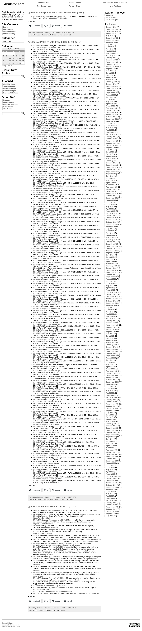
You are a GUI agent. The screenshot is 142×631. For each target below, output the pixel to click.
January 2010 (111, 347)
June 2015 (110, 204)
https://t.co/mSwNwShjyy (51, 200)
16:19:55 (36, 245)
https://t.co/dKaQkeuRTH (51, 401)
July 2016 (109, 176)
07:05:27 (36, 117)
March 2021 (110, 53)
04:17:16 (62, 530)
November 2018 (112, 115)
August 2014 (111, 226)
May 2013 (109, 259)
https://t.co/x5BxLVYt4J (51, 235)
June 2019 (110, 99)
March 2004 (110, 498)
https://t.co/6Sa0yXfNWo (53, 80)
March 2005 (110, 474)
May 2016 (109, 180)
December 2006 (112, 428)
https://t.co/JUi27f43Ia (50, 425)
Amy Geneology (9, 88)
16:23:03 (36, 268)
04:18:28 (36, 526)
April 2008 (110, 393)
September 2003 (112, 511)
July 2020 (109, 71)
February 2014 (111, 240)
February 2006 (111, 450)
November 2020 (112, 62)
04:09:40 (36, 520)
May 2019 (109, 101)
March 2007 (110, 421)
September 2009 (112, 356)
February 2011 (111, 318)
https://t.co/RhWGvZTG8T (52, 293)
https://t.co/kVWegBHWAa (52, 479)
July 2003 (109, 516)
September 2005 (112, 461)
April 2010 (110, 340)
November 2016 (112, 167)
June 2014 (110, 231)
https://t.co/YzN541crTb (58, 18)
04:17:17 (62, 535)
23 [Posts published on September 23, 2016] (20, 61)
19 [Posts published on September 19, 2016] (6, 61)
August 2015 (111, 200)
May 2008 (109, 391)
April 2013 (110, 261)
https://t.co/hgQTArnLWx (55, 586)
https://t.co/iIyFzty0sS (41, 55)
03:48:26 (36, 75)
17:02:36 (36, 372)
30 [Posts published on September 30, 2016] (20, 63)
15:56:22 (36, 195)
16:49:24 (36, 314)
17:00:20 (36, 357)
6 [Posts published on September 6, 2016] (9, 56)
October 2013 (111, 248)
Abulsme (109, 15)
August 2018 (111, 121)
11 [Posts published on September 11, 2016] (3, 58)
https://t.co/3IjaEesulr (50, 77)
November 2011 (112, 299)
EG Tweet (36, 35)
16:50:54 (36, 322)
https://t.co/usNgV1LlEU (51, 340)
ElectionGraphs (112, 20)
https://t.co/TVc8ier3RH (51, 463)
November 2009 (112, 351)
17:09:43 (36, 392)
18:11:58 (36, 473)
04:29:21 (36, 535)
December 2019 (112, 86)
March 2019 (110, 106)
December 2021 (112, 38)
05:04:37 (36, 582)
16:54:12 (36, 342)
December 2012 (112, 270)
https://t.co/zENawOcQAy (52, 181)
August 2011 (111, 305)
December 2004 (112, 481)
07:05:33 (36, 121)
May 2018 (109, 128)
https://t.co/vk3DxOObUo (51, 48)
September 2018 (112, 119)
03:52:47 (58, 551)
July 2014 (109, 229)
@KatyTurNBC (51, 522)
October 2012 (111, 275)
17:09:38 (36, 388)
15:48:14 (36, 171)
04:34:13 (36, 561)
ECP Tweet (37, 499)
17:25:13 (36, 415)
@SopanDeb (53, 530)
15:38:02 (36, 144)
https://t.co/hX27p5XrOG (42, 258)
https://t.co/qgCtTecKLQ (90, 514)
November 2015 (112, 194)
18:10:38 (36, 465)
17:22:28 (36, 403)
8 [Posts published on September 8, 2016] (16, 56)
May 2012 (109, 286)
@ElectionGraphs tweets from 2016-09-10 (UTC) (56, 12)
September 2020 (112, 66)
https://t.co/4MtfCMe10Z (51, 127)
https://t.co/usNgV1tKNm (52, 347)
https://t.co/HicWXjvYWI (51, 390)
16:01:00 (36, 198)
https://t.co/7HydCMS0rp (42, 533)
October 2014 (111, 222)
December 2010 (112, 323)
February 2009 (111, 371)
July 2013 (109, 255)
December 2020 (112, 60)
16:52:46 (36, 334)
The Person (7, 109)
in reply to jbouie (46, 555)
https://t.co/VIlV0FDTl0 (50, 274)
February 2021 (111, 55)
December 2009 (112, 349)
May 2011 (109, 312)
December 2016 (112, 165)
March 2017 (110, 158)
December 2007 (112, 402)
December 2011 (112, 297)
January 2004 (111, 503)
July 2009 (109, 360)
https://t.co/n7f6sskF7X (51, 309)
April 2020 (110, 77)
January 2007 (111, 426)
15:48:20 (36, 175)
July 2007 (109, 413)
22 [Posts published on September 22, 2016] (16, 61)
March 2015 (110, 211)
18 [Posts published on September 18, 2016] (3, 61)
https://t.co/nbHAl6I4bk (51, 227)
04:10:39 (62, 543)
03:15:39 (63, 53)
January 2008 (111, 400)
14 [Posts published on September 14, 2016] (13, 58)
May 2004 (109, 494)
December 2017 (112, 139)
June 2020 (110, 73)
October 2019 (111, 91)
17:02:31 (36, 369)
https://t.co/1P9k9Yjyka (51, 150)
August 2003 (111, 513)
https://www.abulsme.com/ (11, 627)
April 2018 (110, 130)
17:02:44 (36, 376)
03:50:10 (36, 79)
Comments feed (9, 31)
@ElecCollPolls (73, 53)
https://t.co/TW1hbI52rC (50, 528)
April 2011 (110, 314)
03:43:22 (36, 67)
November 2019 (112, 88)
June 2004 (110, 492)
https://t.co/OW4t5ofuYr (51, 432)
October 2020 (111, 64)
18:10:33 (36, 461)
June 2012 (110, 283)
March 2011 (110, 316)
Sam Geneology (9, 86)
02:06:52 (36, 516)
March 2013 (110, 264)
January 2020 (111, 84)
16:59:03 (36, 353)
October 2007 (111, 406)
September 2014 (112, 224)
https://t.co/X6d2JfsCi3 (51, 316)
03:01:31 (36, 50)
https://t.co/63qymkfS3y (57, 96)
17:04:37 (36, 380)
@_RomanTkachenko (57, 588)
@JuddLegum (54, 582)
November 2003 (112, 507)
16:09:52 (36, 210)
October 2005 (111, 459)
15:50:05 (36, 179)
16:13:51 (36, 225)
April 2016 (110, 183)
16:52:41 (36, 330)
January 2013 (111, 268)
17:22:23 (36, 400)
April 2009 (110, 367)
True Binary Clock (44, 6)
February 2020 (111, 82)
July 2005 (109, 465)
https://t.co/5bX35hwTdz (52, 289)
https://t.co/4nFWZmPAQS (52, 440)
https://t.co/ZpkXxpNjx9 (51, 448)
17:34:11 (36, 430)
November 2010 (112, 325)
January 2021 (111, 58)
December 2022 (112, 31)
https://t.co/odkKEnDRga (51, 456)
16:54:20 (36, 345)
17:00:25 (36, 361)
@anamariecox (54, 510)
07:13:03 (36, 129)
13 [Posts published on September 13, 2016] (10, 58)
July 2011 (109, 307)
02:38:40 (63, 582)
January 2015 (111, 215)
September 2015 (112, 198)
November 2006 (112, 430)
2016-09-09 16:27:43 (73, 588)
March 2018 (110, 132)
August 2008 (111, 384)
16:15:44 (36, 233)
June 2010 (110, 336)
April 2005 (110, 472)
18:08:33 (36, 458)
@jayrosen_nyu (55, 520)
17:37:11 (36, 450)
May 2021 (109, 49)
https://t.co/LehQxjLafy (51, 173)
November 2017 (112, 141)
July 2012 (109, 281)
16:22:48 (36, 256)
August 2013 (111, 253)
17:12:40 (36, 396)
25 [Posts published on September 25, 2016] (3, 63)
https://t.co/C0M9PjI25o (51, 104)
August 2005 (111, 463)
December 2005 (112, 454)
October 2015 (111, 196)
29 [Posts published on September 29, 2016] (16, 63)
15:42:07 (36, 160)
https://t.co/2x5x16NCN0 (51, 409)
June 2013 (110, 257)
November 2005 (112, 456)
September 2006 (112, 435)
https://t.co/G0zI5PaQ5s (42, 88)
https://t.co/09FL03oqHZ (51, 212)
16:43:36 (36, 303)
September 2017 (112, 145)
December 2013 (112, 244)
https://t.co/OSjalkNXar (89, 541)
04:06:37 (58, 566)
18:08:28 (36, 454)
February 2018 (111, 134)
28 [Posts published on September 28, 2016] (13, 63)
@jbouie (52, 547)
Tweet (35, 610)
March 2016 (110, 185)
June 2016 (110, 178)
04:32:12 (36, 543)
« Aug (4, 66)
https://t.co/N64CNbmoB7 (43, 524)
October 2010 (111, 327)
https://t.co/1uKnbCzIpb (42, 518)
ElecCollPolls (111, 18)
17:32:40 (36, 423)
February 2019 (111, 108)
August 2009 (111, 358)
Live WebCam (115, 6)
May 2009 (109, 364)
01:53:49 (36, 514)
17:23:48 (36, 407)
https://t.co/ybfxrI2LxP (50, 115)
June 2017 (110, 152)
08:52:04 (36, 586)
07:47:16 (36, 137)
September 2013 (112, 250)
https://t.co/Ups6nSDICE (51, 282)
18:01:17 (36, 593)
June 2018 (110, 126)
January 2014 (111, 242)
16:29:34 (36, 280)
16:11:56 (36, 222)
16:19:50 (36, 241)
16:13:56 (36, 229)
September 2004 (112, 487)
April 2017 (110, 156)
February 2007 (111, 424)
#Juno (35, 591)
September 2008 (112, 382)
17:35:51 (36, 442)
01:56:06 (63, 539)
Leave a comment (64, 35)
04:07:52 (58, 572)
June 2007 (110, 415)
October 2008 (111, 380)
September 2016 (112, 172)
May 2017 (109, 154)
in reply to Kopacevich (72, 57)
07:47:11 (36, 133)
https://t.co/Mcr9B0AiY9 (57, 119)
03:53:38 (58, 557)
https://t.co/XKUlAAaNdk (51, 61)
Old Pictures (8, 107)
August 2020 (111, 69)
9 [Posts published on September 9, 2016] (19, 56)
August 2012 (111, 279)
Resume (6, 100)
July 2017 (109, 150)
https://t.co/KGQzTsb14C (57, 108)
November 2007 (112, 404)
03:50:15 (36, 82)
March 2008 (110, 395)
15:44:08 (36, 167)
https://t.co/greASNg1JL (90, 593)
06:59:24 (36, 109)
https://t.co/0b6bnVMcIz (65, 591)
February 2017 (111, 161)
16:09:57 (36, 214)
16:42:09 (36, 291)
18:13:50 (36, 477)
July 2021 (109, 45)
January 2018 (111, 137)
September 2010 (112, 329)
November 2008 (112, 378)
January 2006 (111, 452)
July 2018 (109, 123)
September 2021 (112, 40)
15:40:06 (36, 152)
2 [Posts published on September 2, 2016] (19, 53)
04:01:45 (36, 86)
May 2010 (109, 338)
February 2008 (111, 397)
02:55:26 (64, 520)
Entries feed (8, 29)
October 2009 (111, 353)
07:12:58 (36, 125)
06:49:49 (36, 94)
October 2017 (111, 143)
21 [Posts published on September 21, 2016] (13, 61)
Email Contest (8, 102)
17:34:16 (36, 434)
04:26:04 (36, 530)
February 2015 (111, 213)
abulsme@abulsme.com (10, 625)
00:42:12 (64, 510)
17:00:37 (36, 365)
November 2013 (112, 246)
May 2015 (109, 207)
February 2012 (111, 292)
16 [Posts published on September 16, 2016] (20, 58)
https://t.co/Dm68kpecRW (52, 193)
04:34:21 (36, 572)
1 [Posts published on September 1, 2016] (16, 53)
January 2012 (111, 294)
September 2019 (112, 93)
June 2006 (110, 441)
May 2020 (109, 75)
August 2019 (111, 95)
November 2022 (112, 34)
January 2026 (111, 27)
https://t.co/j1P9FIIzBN (50, 243)
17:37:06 (36, 446)
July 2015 (109, 202)
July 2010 (109, 334)
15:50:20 (36, 187)
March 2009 (110, 369)
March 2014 (110, 237)
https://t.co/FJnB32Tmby (51, 92)
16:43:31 (36, 299)
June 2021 (110, 47)
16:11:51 (36, 218)
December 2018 (112, 112)
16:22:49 (36, 260)
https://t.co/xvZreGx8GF (51, 332)
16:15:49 (36, 237)
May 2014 (109, 233)
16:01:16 (36, 206)
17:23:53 (36, 411)
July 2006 (109, 439)
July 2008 (109, 386)
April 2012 (110, 288)
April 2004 (110, 496)
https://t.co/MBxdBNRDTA (52, 220)
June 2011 (110, 310)
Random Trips (74, 6)
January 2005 (111, 478)
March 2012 (110, 290)
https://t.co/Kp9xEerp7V (51, 471)
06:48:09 (36, 90)
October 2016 (111, 169)
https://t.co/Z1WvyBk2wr (51, 262)
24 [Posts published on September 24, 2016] (23, 61)
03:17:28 (36, 63)
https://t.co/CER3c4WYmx (53, 378)
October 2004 (111, 485)
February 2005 (111, 476)
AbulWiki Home (9, 84)
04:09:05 (58, 578)
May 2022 (109, 36)
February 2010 (111, 345)
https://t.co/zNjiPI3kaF (50, 158)
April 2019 (110, 104)
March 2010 (110, 343)
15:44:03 (36, 164)
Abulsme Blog (43, 2)
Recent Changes (9, 91)
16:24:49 (36, 276)
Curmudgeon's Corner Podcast (115, 2)
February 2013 (111, 266)
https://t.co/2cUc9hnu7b (51, 142)
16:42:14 (36, 295)
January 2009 (111, 373)
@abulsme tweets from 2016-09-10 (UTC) (52, 506)
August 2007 (111, 410)
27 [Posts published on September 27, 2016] (10, 63)
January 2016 (111, 189)
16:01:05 (36, 202)
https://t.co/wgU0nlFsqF (51, 324)
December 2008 (112, 375)
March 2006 (110, 448)
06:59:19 (36, 106)
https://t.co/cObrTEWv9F (51, 382)
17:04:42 (36, 384)
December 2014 (112, 218)
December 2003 (112, 505)
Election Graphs (74, 2)
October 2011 (111, 301)
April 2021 (110, 51)
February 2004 (111, 500)
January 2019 (111, 110)
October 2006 (111, 432)
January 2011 (111, 321)
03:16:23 (36, 53)
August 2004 (111, 489)
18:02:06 (36, 16)
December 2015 (112, 191)
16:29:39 (36, 283)
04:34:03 (36, 557)
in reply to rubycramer (72, 545)
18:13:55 (36, 481)
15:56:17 (36, 191)
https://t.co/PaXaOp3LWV (52, 301)
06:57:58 (36, 102)
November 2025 (112, 29)
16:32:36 (36, 287)
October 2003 (111, 509)
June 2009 (110, 362)
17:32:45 (36, 427)
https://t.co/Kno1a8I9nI (52, 398)
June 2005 (110, 467)
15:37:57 (36, 140)
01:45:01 (36, 510)
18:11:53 (36, 469)
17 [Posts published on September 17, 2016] (23, 58)
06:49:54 (36, 98)
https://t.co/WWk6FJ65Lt (53, 69)
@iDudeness (53, 543)
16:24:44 (36, 272)
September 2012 (112, 277)
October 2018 (111, 117)
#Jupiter (36, 590)
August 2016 (111, 174)
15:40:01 (36, 148)
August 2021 (111, 42)
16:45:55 (36, 307)
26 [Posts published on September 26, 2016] (6, 63)
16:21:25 (36, 249)
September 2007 (112, 408)
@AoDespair (53, 535)
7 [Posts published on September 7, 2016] (13, 56)
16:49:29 (36, 318)
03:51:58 (58, 547)
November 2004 (112, 483)
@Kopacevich (54, 53)
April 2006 (110, 446)
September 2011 (112, 303)
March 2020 (110, 80)
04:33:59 (36, 551)
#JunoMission (49, 591)
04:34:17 (36, 566)
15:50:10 (36, 183)
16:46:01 (36, 311)
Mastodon (19, 20)
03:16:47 (36, 57)
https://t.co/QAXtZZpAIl (51, 166)
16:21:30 (36, 253)
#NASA (41, 591)
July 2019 (109, 97)
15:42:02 (36, 156)
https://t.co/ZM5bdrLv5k (51, 135)
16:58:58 (36, 349)
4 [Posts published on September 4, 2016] (3, 56)
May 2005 (109, 470)
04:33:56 (36, 547)
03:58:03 (58, 561)
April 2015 (110, 209)
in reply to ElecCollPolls (59, 55)
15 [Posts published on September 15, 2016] (16, 58)
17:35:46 (36, 438)
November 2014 (112, 220)
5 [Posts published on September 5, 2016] (6, 56)
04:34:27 (36, 578)
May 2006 (109, 443)
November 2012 (112, 272)
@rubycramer (54, 539)
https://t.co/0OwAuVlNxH (51, 417)
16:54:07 (36, 338)
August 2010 (111, 332)
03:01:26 (36, 46)
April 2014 (110, 235)
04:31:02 (36, 539)
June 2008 (110, 389)
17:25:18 (36, 419)
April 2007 (110, 419)
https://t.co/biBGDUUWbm (52, 359)
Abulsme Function (10, 104)
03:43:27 (36, 71)
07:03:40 (36, 113)
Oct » (10, 66)
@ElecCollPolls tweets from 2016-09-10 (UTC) (54, 42)
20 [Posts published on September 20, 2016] (10, 61)
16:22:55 (36, 264)
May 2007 (109, 417)
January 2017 (111, 163)
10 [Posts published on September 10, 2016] (23, 56)
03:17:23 (36, 59)
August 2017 (111, 148)
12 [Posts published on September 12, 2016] (6, 58)
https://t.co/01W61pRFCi (51, 351)
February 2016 (111, 187)
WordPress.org (9, 34)
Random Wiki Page (10, 93)
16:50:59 (36, 326)
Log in (5, 27)
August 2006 (111, 437)
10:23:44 (36, 588)
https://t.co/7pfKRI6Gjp (51, 371)
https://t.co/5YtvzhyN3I (51, 251)
